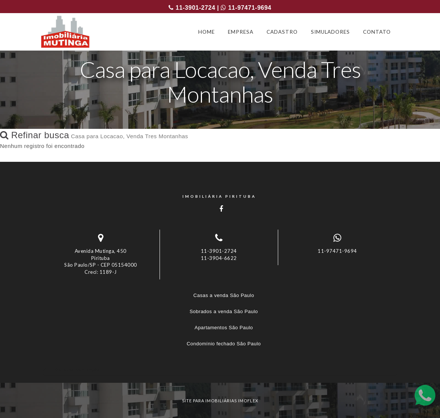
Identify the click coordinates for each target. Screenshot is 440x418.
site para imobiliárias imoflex (220, 400)
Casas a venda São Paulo (223, 295)
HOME (206, 32)
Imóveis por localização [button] (74, 369)
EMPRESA (240, 32)
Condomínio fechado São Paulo (224, 343)
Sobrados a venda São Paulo (224, 311)
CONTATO (377, 32)
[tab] (220, 369)
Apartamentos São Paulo (223, 327)
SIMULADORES (330, 32)
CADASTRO (282, 32)
